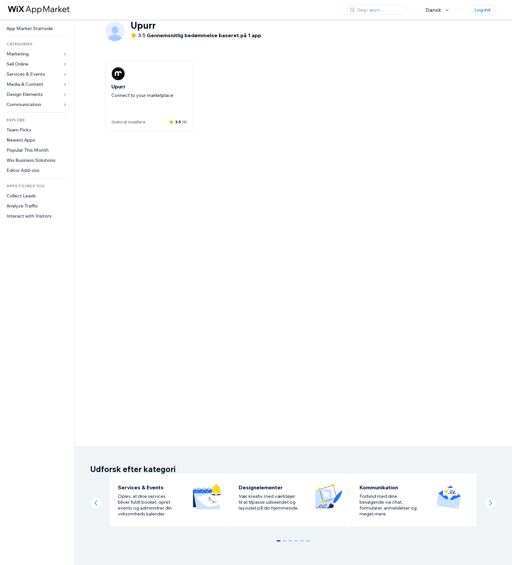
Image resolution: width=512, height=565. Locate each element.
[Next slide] (490, 503)
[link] (37, 28)
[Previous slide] (96, 503)
